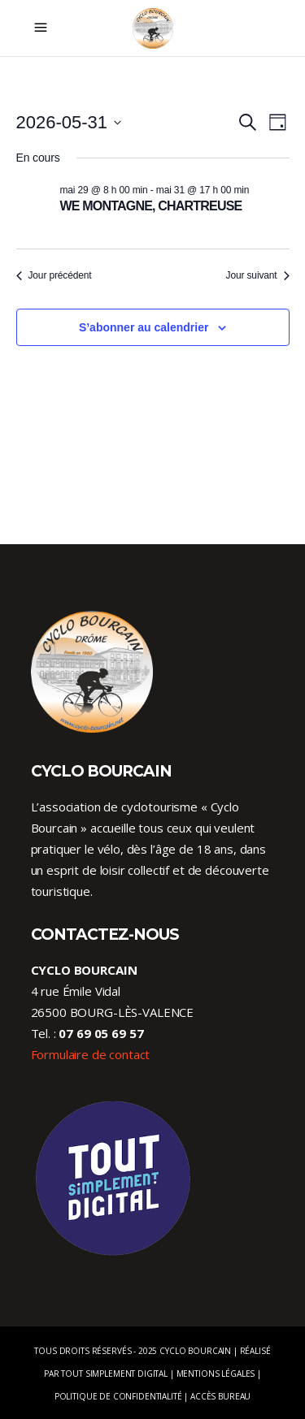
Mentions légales (215, 1373)
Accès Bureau (220, 1396)
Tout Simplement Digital (114, 1373)
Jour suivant (258, 275)
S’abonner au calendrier (144, 327)
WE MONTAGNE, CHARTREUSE (151, 206)
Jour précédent (54, 275)
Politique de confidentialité (118, 1396)
